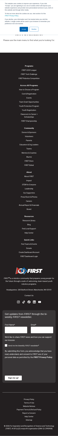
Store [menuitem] (29, 161)
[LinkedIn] (34, 302)
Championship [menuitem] (29, 121)
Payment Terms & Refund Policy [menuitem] (29, 410)
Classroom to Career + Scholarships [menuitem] (29, 115)
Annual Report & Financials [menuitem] (29, 205)
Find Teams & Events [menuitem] (29, 244)
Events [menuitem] (29, 98)
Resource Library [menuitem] (29, 221)
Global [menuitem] (29, 165)
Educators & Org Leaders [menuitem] (29, 145)
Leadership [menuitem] (29, 189)
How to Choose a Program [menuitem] (29, 90)
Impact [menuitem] (29, 181)
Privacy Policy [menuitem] (29, 399)
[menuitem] (29, 184)
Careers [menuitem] (29, 201)
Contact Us (29, 295)
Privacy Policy (11, 16)
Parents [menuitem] (29, 140)
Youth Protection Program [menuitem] (29, 106)
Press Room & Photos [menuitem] (29, 197)
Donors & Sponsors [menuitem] (29, 132)
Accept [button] (24, 29)
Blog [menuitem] (29, 225)
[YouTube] (39, 302)
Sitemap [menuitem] (29, 420)
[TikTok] (23, 302)
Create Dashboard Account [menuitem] (29, 252)
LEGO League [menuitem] (29, 70)
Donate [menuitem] (29, 248)
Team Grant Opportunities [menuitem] (29, 102)
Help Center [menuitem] (29, 233)
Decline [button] (34, 29)
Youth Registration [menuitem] (29, 110)
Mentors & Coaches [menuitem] (29, 153)
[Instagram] (18, 302)
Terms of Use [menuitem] (29, 403)
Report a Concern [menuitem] (29, 413)
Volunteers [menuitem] (29, 136)
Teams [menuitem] (29, 149)
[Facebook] (29, 302)
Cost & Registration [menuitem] (29, 94)
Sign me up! (13, 378)
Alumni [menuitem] (29, 157)
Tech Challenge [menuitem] (29, 74)
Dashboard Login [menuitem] (29, 256)
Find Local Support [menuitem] (29, 229)
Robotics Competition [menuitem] (29, 78)
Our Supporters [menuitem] (29, 193)
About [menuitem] (29, 176)
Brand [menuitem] (29, 209)
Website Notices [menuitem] (29, 406)
